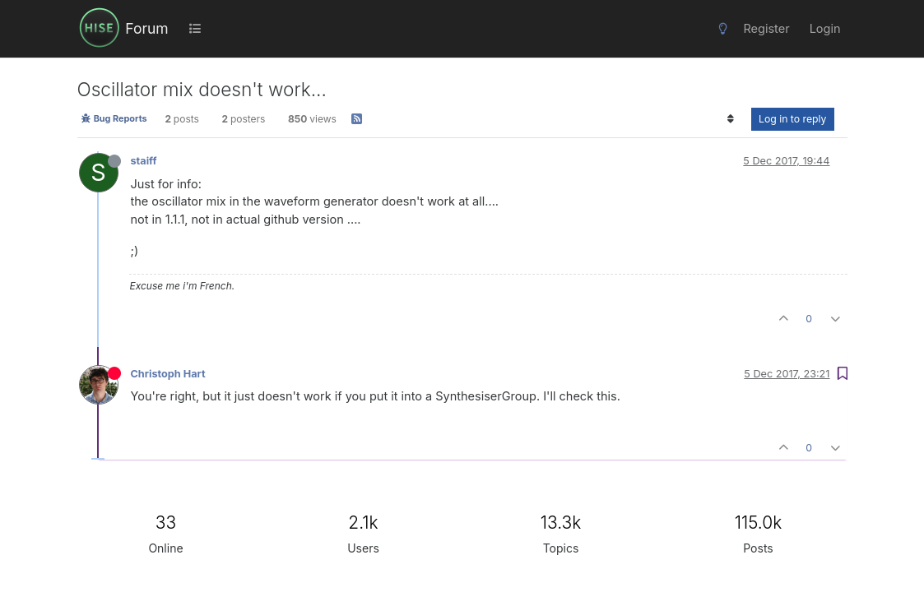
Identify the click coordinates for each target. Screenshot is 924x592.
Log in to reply (793, 119)
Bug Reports (114, 118)
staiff (144, 161)
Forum (146, 28)
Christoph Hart (168, 374)
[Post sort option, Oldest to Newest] (731, 119)
